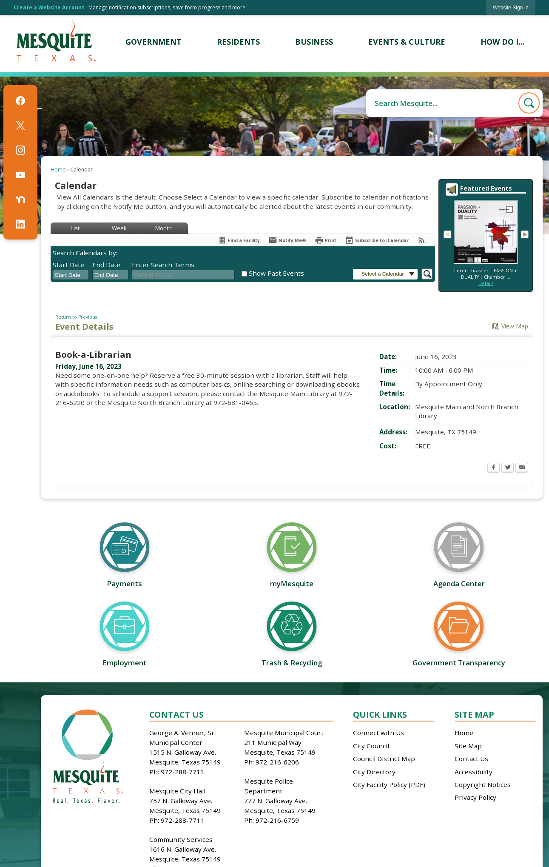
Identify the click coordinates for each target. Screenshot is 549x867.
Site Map (474, 714)
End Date (106, 264)
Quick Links (380, 714)
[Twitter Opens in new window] (507, 468)
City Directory (374, 771)
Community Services (181, 839)
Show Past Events (276, 273)
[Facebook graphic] (20, 100)
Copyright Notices (483, 784)
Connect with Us (378, 732)
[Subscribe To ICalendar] (377, 240)
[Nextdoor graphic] (20, 199)
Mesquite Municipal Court (284, 732)
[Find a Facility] (239, 240)
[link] (510, 7)
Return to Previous (76, 317)
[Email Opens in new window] (521, 468)
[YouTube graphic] (20, 175)
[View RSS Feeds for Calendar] (421, 240)
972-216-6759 (277, 820)
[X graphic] (20, 125)
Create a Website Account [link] (49, 7)
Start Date (68, 264)
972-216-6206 (277, 762)
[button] (529, 103)
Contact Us (471, 758)
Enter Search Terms (163, 264)
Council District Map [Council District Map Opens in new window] (384, 758)
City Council (371, 746)
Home (58, 169)
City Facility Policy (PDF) (389, 784)
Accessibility (473, 771)
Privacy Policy (475, 797)
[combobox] (70, 274)
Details (485, 283)
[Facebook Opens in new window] (493, 468)
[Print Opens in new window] (325, 240)
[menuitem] (153, 42)
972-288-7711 (182, 771)
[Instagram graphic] (20, 150)
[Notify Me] (287, 240)
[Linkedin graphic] (20, 224)
